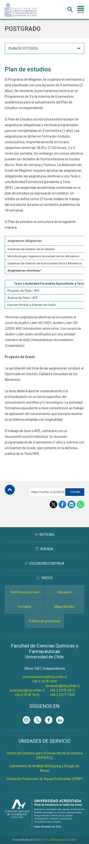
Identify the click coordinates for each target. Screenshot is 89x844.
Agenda (44, 549)
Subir (10, 490)
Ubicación (64, 592)
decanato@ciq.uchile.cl (62, 686)
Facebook (62, 504)
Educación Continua (44, 563)
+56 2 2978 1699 (44, 681)
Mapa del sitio (64, 607)
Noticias (44, 534)
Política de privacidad (44, 621)
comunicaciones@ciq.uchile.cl (44, 677)
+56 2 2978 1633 (26, 695)
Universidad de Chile (63, 839)
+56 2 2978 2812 (62, 690)
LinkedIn (71, 504)
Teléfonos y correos (24, 592)
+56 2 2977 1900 (62, 695)
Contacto (24, 607)
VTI (46, 839)
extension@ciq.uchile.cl (27, 690)
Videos (45, 578)
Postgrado (23, 28)
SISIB (38, 839)
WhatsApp (80, 504)
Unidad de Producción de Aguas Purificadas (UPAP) (44, 779)
